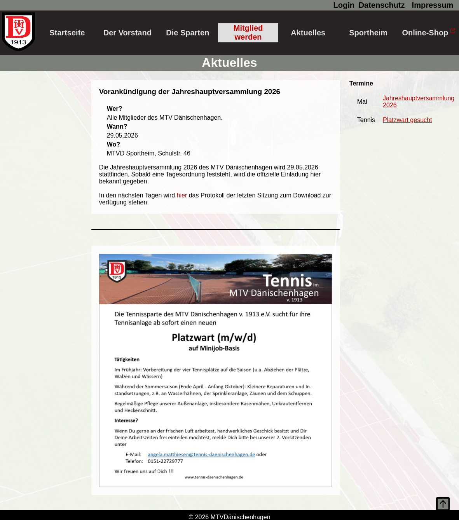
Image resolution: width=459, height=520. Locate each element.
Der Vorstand (127, 32)
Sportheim (368, 32)
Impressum (433, 5)
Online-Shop (428, 32)
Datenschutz (382, 5)
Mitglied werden (248, 32)
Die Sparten (187, 32)
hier (182, 195)
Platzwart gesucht (407, 120)
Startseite (67, 32)
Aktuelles (308, 32)
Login (343, 5)
